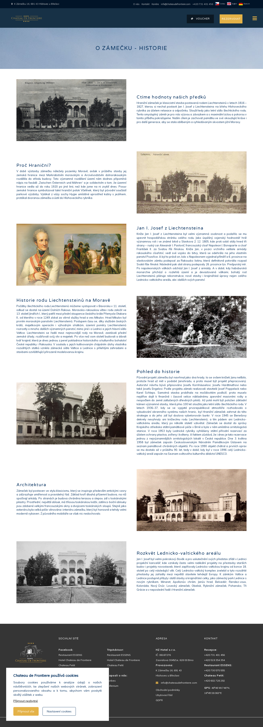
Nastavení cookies (59, 711)
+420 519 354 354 (214, 660)
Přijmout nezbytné (25, 701)
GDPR (159, 700)
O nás (136, 4)
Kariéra (155, 4)
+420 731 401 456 (203, 4)
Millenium (112, 685)
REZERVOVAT (231, 18)
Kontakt (146, 4)
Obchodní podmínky (168, 689)
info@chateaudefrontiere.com (175, 4)
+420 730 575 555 (214, 670)
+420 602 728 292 (214, 680)
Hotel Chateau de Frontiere (75, 660)
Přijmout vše (26, 711)
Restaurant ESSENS (70, 654)
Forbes (111, 680)
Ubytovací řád (164, 695)
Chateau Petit (67, 665)
